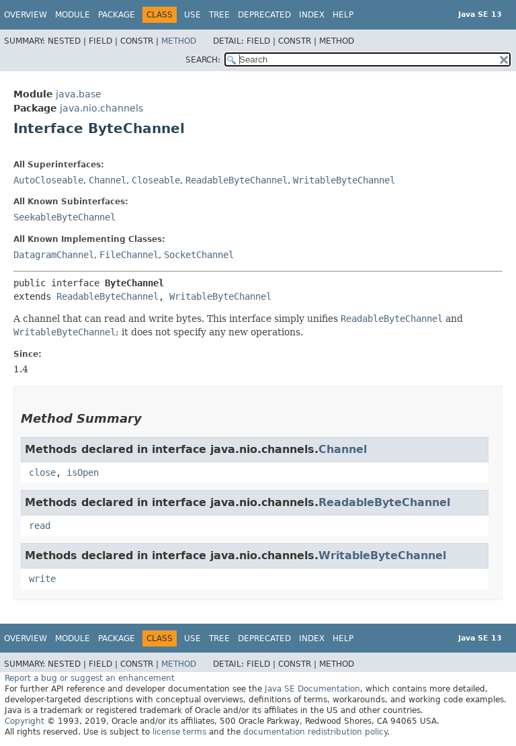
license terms (179, 732)
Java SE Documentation (312, 689)
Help (343, 14)
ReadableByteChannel (236, 180)
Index (312, 14)
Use (192, 14)
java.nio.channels (101, 108)
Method (178, 41)
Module (72, 14)
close (42, 472)
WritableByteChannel (344, 180)
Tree (219, 14)
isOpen (83, 472)
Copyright (24, 721)
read (39, 525)
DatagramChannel (53, 254)
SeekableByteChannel (64, 217)
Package (116, 14)
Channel (107, 180)
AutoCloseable (48, 180)
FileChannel (129, 254)
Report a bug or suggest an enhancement (90, 678)
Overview (25, 14)
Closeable (156, 180)
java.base (78, 94)
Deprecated (264, 14)
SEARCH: (202, 60)
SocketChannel (199, 254)
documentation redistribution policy (315, 732)
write (42, 578)
